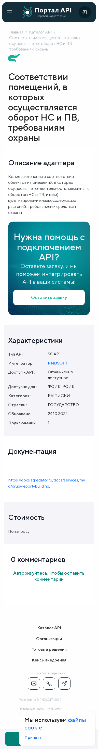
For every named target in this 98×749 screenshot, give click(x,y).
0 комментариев (38, 559)
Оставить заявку (49, 297)
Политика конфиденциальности (40, 708)
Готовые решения (49, 649)
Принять (32, 737)
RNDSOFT (58, 363)
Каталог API (40, 32)
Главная (16, 32)
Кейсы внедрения (49, 660)
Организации (49, 638)
